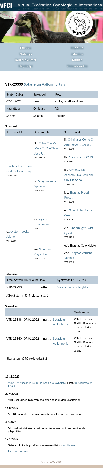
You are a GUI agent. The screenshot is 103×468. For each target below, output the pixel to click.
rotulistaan (68, 445)
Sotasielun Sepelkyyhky (72, 287)
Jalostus (77, 54)
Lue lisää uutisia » (18, 451)
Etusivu (25, 48)
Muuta (77, 60)
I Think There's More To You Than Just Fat (46, 148)
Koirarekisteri (25, 60)
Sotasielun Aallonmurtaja (44, 84)
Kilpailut (77, 48)
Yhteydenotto (77, 66)
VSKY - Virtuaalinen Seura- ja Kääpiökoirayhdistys (37, 382)
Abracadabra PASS (81, 157)
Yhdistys (25, 54)
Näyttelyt (26, 66)
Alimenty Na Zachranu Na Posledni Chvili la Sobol (78, 175)
